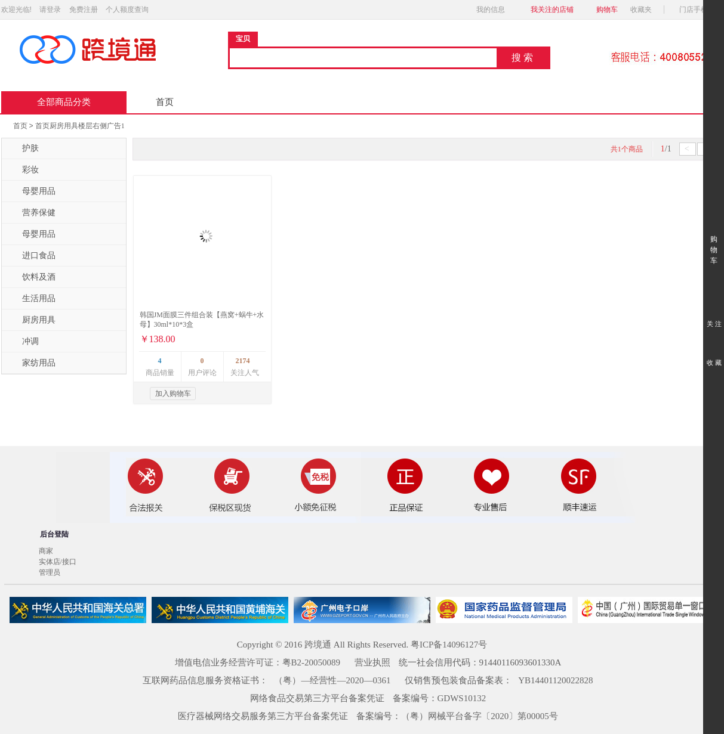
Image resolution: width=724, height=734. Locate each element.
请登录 (50, 9)
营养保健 (32, 213)
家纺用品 (32, 363)
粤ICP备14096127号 (449, 644)
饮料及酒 (32, 277)
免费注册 (83, 9)
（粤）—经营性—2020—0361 (332, 680)
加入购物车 (173, 393)
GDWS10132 (462, 698)
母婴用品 (32, 191)
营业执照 (372, 662)
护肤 (23, 148)
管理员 (49, 572)
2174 (243, 361)
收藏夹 (644, 9)
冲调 (23, 341)
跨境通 (317, 644)
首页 (165, 102)
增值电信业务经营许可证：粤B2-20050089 (258, 662)
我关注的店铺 (552, 9)
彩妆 (23, 170)
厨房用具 (32, 320)
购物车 (607, 9)
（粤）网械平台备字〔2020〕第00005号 (479, 716)
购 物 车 (713, 239)
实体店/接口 (57, 562)
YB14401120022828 (555, 680)
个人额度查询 (127, 9)
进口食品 (32, 256)
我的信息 (494, 9)
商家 (46, 551)
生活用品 (32, 298)
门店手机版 (700, 9)
